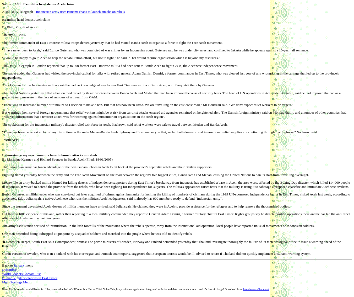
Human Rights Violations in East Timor (29, 278)
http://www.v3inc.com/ (256, 289)
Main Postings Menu (16, 282)
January (19, 265)
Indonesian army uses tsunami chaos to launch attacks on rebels (80, 12)
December (9, 270)
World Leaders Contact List (21, 274)
